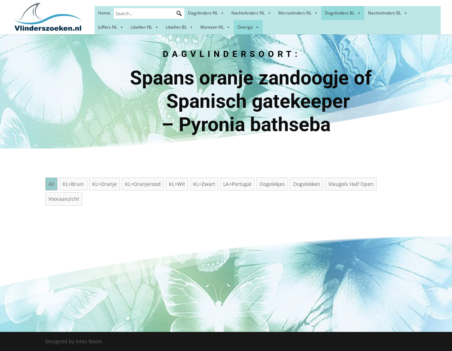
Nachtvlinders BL (388, 13)
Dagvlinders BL (343, 13)
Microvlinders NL (298, 13)
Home (104, 13)
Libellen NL (145, 27)
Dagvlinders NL (206, 13)
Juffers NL (111, 27)
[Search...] (149, 13)
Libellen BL (179, 27)
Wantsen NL (215, 27)
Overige (248, 27)
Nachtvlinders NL (251, 13)
